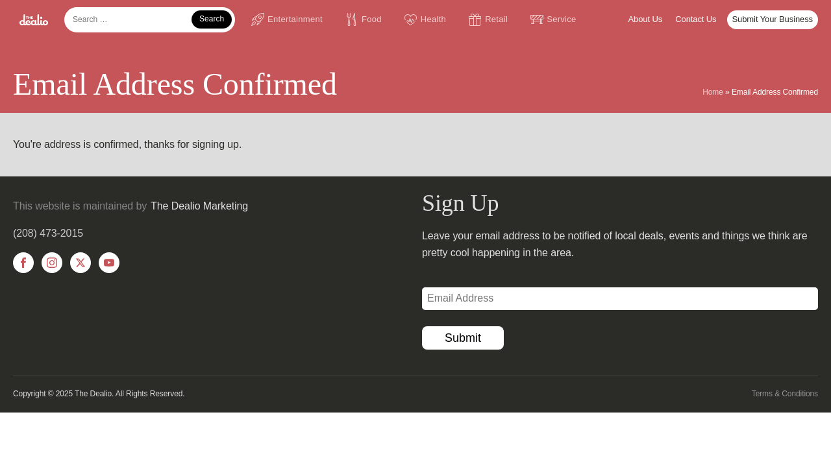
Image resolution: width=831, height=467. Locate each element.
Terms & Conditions (785, 393)
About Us (645, 19)
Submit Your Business (772, 19)
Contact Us (695, 19)
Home (712, 92)
